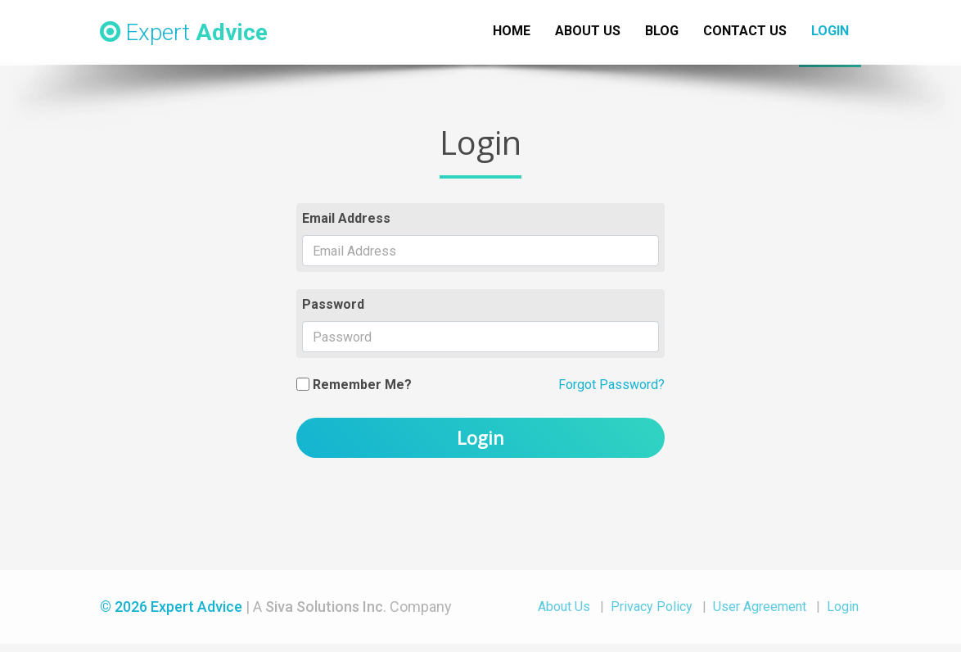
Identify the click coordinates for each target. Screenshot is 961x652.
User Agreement (759, 606)
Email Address (346, 218)
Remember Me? (362, 384)
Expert (184, 32)
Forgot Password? (611, 384)
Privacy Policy (652, 606)
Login (480, 437)
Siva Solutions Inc (324, 606)
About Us (564, 606)
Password (333, 304)
